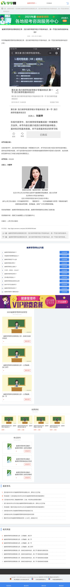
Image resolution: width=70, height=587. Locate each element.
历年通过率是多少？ (10, 277)
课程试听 (27, 341)
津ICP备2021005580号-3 (53, 577)
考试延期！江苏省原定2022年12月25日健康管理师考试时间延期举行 (24, 496)
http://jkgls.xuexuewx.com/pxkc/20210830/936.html (22, 228)
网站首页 (61, 584)
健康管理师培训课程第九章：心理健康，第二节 (18, 539)
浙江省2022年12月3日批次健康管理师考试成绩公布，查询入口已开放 (24, 503)
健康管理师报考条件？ (10, 252)
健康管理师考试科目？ (10, 288)
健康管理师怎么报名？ (10, 266)
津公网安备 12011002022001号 (19, 579)
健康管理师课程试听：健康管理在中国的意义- (57, 426)
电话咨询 (9, 584)
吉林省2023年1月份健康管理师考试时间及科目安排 (19, 514)
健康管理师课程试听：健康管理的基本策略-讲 (25, 426)
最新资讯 (6, 486)
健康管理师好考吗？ (10, 263)
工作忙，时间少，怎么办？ (11, 270)
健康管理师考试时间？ (10, 273)
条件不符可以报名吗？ (10, 284)
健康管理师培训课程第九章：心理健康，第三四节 (18, 546)
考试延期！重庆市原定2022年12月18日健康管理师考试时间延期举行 (24, 507)
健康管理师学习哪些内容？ (11, 291)
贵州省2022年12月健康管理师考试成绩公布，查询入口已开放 (22, 492)
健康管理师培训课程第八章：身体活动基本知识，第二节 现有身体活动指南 (26, 554)
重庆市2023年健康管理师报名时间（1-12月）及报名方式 (20, 518)
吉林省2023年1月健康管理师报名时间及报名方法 (18, 510)
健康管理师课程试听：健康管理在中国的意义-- (9, 426)
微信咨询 (26, 584)
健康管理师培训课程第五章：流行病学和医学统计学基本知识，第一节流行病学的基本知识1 (39, 233)
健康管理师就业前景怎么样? (12, 281)
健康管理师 (31, 3)
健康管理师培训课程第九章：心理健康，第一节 (18, 543)
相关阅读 (6, 529)
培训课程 (18, 8)
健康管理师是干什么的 (10, 259)
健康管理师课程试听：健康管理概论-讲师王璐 (41, 426)
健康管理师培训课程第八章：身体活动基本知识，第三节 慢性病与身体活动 (26, 550)
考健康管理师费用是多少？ (11, 256)
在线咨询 (27, 451)
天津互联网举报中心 (38, 579)
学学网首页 (49, 3)
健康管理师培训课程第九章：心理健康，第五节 (18, 535)
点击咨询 (64, 252)
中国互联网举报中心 (55, 579)
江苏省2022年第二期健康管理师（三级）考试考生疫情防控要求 (22, 499)
